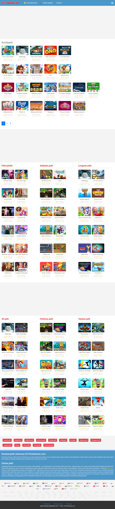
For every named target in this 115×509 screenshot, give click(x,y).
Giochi (80, 483)
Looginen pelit (84, 165)
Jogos (36, 483)
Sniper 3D (8, 389)
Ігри (78, 486)
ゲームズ (73, 488)
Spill (88, 483)
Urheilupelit (63, 440)
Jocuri (70, 483)
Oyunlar (96, 486)
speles (4, 492)
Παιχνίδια (47, 488)
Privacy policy (58, 504)
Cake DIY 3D (21, 217)
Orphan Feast (85, 407)
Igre (39, 486)
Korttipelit (73, 440)
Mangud (48, 486)
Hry (31, 486)
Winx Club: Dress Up (21, 254)
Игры (17, 483)
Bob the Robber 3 (46, 199)
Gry (54, 483)
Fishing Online (84, 236)
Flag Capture (21, 389)
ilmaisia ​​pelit (109, 468)
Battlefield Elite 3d (21, 426)
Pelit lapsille (37, 445)
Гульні (87, 486)
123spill (104, 492)
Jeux (61, 483)
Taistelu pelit (84, 319)
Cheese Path (98, 199)
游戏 (64, 488)
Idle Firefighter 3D (21, 371)
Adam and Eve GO (46, 371)
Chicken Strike (21, 407)
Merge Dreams (98, 236)
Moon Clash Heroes (8, 352)
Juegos (26, 483)
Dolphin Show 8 (21, 236)
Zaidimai (68, 486)
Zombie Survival (46, 180)
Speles (58, 486)
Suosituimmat (32, 3)
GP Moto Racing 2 (7, 407)
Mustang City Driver (8, 371)
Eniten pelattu (48, 3)
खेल (56, 488)
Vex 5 (59, 180)
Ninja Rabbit (59, 236)
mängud (12, 492)
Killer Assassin (98, 352)
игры (110, 492)
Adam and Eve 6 (46, 236)
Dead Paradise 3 (60, 217)
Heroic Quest (46, 389)
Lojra (105, 486)
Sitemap (68, 504)
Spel (96, 483)
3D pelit (5, 319)
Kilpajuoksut (18, 440)
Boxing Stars (84, 334)
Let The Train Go (98, 180)
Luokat (58, 3)
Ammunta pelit (41, 440)
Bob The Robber (60, 389)
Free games (6, 496)
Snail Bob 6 (98, 273)
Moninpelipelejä (48, 445)
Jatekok (22, 486)
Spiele (45, 483)
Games (7, 483)
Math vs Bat (59, 407)
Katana (98, 407)
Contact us (46, 504)
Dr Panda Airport (60, 371)
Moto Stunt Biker (21, 334)
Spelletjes (12, 486)
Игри (66, 497)
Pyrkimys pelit (46, 319)
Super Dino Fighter (84, 352)
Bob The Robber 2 (59, 199)
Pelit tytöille (7, 165)
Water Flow (84, 254)
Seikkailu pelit (46, 165)
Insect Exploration (98, 254)
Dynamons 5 (46, 407)
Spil (105, 483)
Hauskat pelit (7, 440)
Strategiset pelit (95, 440)
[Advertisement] (57, 22)
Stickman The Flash (84, 371)
